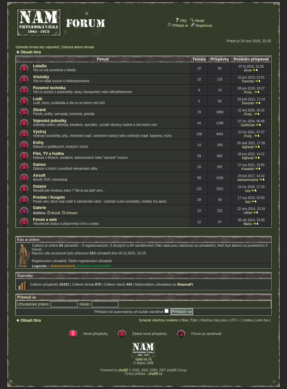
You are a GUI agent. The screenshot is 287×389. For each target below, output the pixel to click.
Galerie (39, 207)
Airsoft (39, 175)
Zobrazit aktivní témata (77, 47)
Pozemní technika (49, 88)
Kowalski (248, 169)
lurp (248, 191)
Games (39, 164)
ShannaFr (185, 284)
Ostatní (39, 186)
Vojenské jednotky (49, 121)
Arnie (248, 70)
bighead (248, 147)
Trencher (247, 81)
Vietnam (72, 213)
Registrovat (201, 25)
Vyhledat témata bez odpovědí (37, 47)
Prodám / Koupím (49, 197)
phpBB (123, 370)
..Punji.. (248, 92)
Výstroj (39, 131)
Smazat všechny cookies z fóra (163, 320)
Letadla (39, 66)
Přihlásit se (178, 25)
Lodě (37, 99)
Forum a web (45, 219)
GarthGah (248, 125)
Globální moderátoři (94, 266)
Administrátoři (63, 266)
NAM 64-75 (143, 359)
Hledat (197, 21)
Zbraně (39, 110)
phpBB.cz (155, 373)
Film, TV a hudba (48, 153)
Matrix (248, 224)
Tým (193, 320)
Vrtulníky (41, 77)
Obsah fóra (31, 52)
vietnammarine (247, 180)
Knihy (38, 142)
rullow (248, 212)
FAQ (181, 21)
